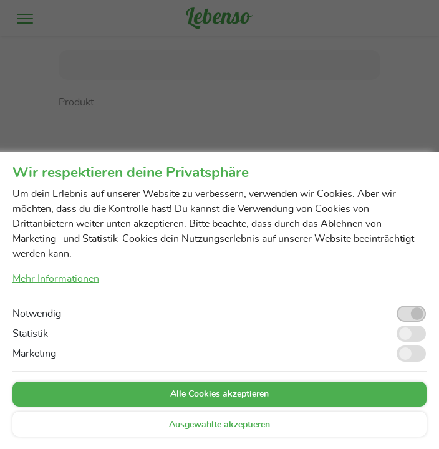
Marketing (34, 354)
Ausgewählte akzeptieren (219, 424)
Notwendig (36, 314)
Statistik (30, 334)
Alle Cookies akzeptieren (219, 394)
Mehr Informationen (55, 279)
